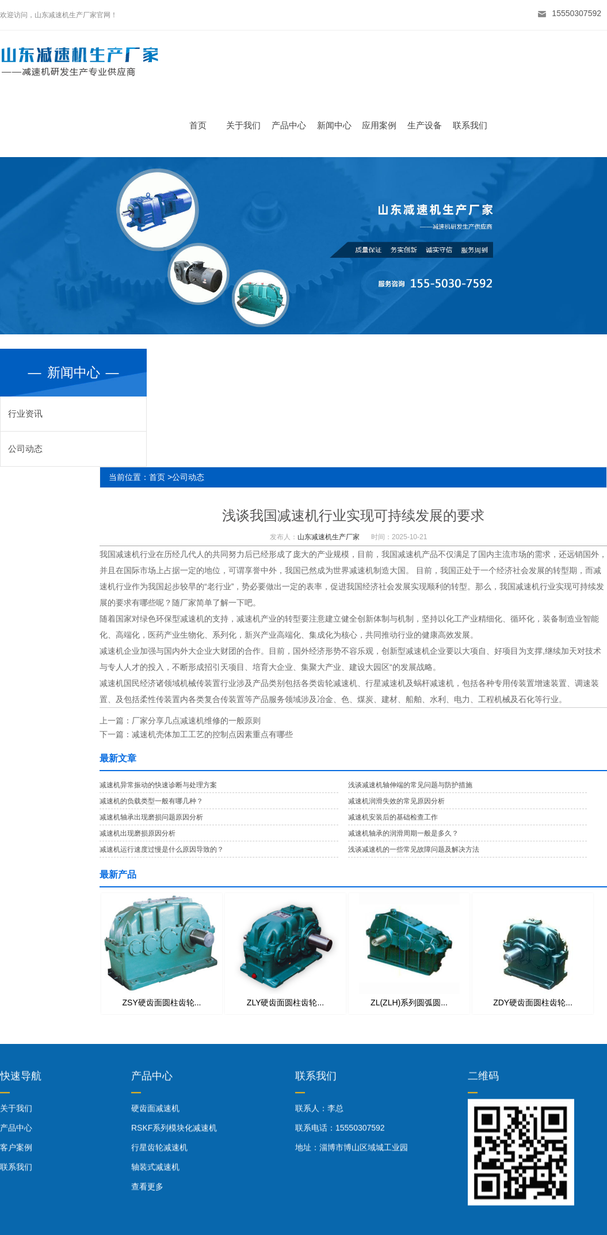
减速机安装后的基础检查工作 (393, 817)
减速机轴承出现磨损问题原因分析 (151, 817)
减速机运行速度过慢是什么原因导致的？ (162, 849)
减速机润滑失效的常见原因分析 (396, 801)
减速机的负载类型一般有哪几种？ (151, 801)
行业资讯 (25, 413)
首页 (203, 125)
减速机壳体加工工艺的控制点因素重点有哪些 (212, 734)
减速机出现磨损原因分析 (137, 833)
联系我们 (474, 125)
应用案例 (384, 125)
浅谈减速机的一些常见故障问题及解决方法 (413, 849)
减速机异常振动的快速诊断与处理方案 (158, 785)
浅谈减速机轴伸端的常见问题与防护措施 (410, 785)
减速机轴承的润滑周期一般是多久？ (403, 833)
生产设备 (430, 125)
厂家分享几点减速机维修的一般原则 (196, 720)
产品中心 (293, 125)
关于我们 (248, 125)
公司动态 (25, 448)
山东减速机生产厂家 (328, 537)
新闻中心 (339, 125)
